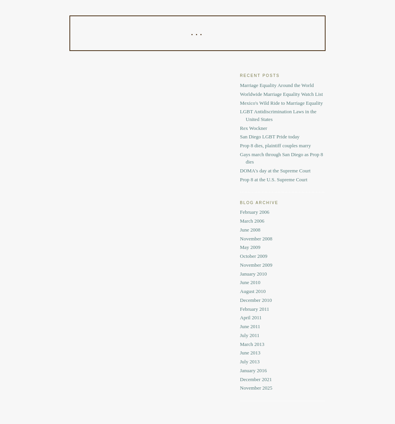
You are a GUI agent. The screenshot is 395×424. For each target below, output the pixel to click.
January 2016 (253, 370)
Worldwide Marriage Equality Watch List (281, 94)
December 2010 (256, 300)
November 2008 (256, 239)
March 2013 (252, 344)
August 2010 (253, 291)
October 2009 (253, 256)
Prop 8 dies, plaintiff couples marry (275, 145)
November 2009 (256, 265)
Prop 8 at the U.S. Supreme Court (273, 179)
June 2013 (250, 353)
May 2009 (250, 247)
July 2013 (250, 361)
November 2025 (256, 388)
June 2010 (250, 282)
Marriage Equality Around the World (277, 85)
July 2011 (249, 335)
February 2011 (254, 309)
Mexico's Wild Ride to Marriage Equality (281, 103)
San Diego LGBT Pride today (269, 137)
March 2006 (252, 221)
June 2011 (250, 326)
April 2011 (251, 317)
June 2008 (250, 230)
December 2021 (256, 379)
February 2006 (254, 212)
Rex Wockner (253, 128)
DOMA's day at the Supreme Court (275, 171)
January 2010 (253, 274)
